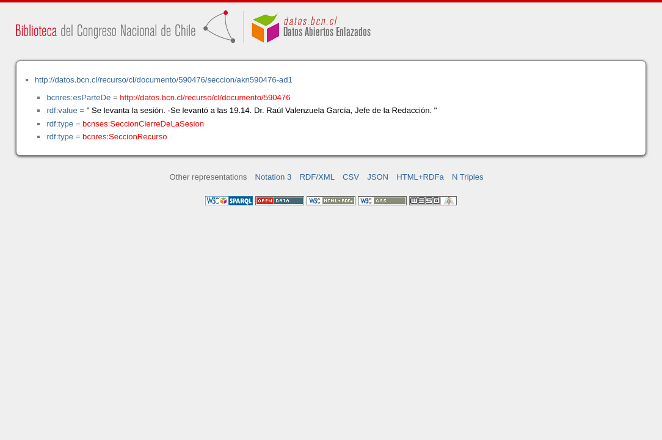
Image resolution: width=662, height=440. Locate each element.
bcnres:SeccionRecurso (124, 136)
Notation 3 (273, 177)
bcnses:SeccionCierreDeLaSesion (143, 123)
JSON (377, 177)
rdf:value (61, 110)
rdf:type (59, 123)
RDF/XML (317, 177)
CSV (351, 177)
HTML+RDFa (420, 177)
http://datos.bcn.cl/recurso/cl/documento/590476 (205, 97)
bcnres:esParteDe (78, 97)
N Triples (468, 177)
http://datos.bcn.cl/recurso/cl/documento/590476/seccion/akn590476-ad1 (164, 79)
